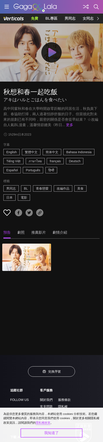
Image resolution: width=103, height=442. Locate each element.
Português (33, 170)
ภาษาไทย (35, 161)
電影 (24, 197)
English (11, 152)
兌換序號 (51, 371)
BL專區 (51, 18)
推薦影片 (38, 232)
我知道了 (51, 433)
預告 (7, 232)
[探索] (86, 7)
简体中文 (52, 152)
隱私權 (63, 406)
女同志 (88, 18)
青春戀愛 (42, 188)
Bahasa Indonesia (78, 152)
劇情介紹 (60, 232)
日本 (9, 197)
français (55, 161)
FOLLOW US (19, 400)
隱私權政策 (43, 422)
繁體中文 (31, 152)
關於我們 (46, 400)
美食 (80, 188)
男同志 (70, 18)
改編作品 (63, 188)
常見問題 (46, 406)
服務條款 (64, 400)
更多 (69, 125)
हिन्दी (51, 170)
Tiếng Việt (13, 161)
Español (12, 170)
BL (26, 188)
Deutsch (74, 161)
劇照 (21, 232)
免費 (34, 18)
